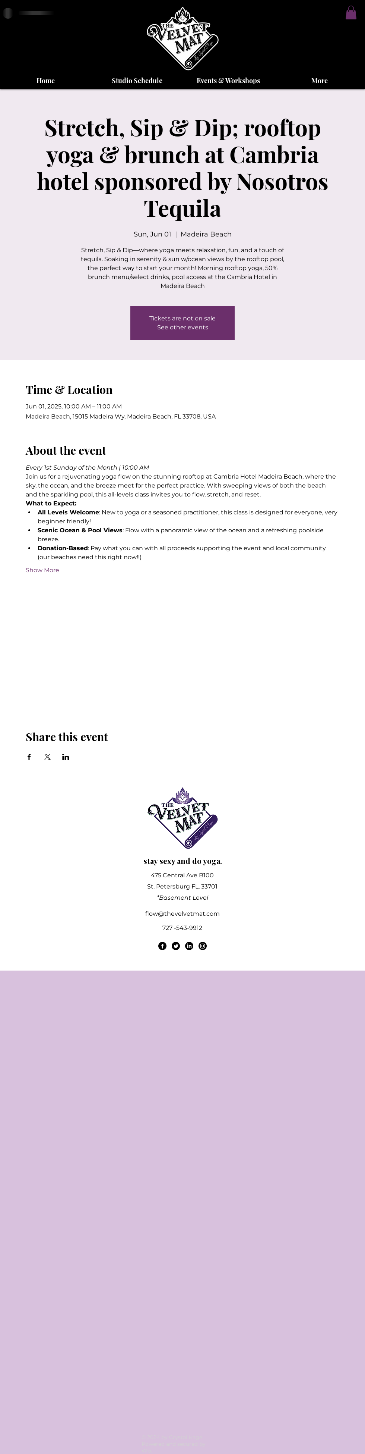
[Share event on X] (47, 757)
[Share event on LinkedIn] (65, 757)
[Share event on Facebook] (29, 757)
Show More (42, 570)
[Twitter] (176, 946)
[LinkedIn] (189, 946)
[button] (351, 12)
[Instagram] (203, 946)
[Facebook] (162, 946)
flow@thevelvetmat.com (182, 913)
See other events (182, 327)
